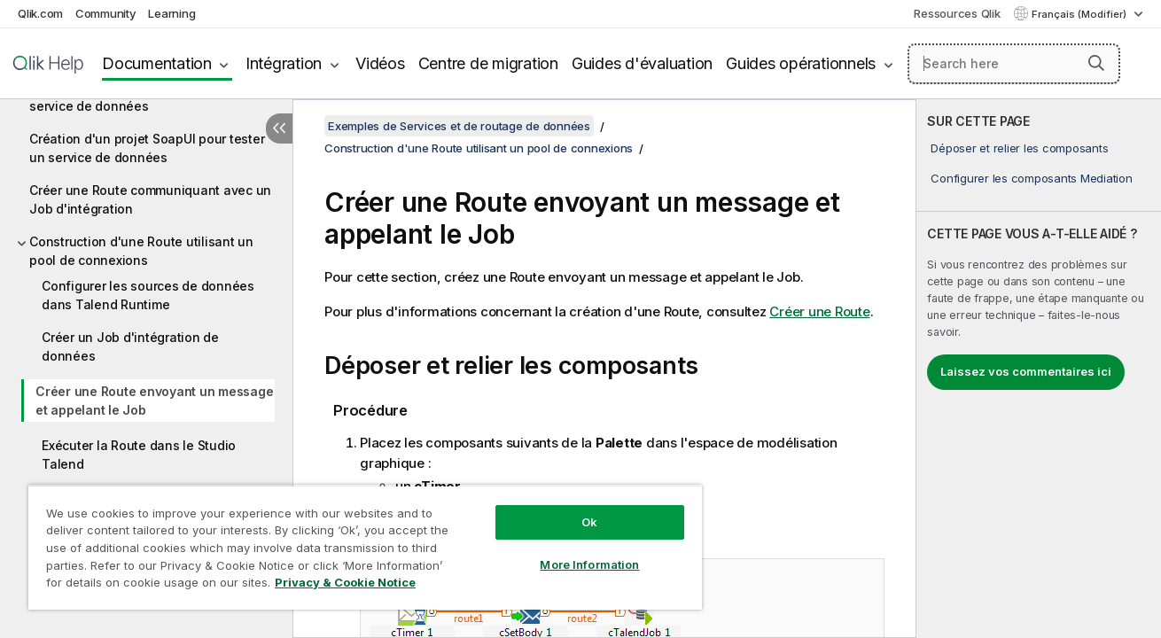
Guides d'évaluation (642, 63)
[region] (365, 547)
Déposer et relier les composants (1019, 148)
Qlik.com (40, 13)
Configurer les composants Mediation (1031, 178)
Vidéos (380, 63)
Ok (589, 522)
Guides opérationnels (801, 63)
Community (105, 13)
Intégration (283, 63)
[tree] (146, 300)
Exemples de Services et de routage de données (459, 126)
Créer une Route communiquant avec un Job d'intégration (150, 199)
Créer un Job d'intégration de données (130, 346)
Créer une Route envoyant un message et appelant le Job (154, 400)
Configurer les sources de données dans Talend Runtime (148, 295)
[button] (1096, 63)
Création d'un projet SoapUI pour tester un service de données (146, 148)
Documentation (157, 63)
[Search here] (1013, 63)
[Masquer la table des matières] (279, 128)
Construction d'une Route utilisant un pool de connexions (141, 251)
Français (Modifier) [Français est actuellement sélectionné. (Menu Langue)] (1080, 14)
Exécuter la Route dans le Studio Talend (139, 454)
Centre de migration (488, 63)
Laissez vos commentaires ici (1025, 371)
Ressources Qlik (957, 13)
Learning (171, 13)
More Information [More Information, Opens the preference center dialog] (589, 564)
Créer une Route (819, 311)
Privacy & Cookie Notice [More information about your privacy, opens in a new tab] (345, 582)
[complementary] (1038, 368)
